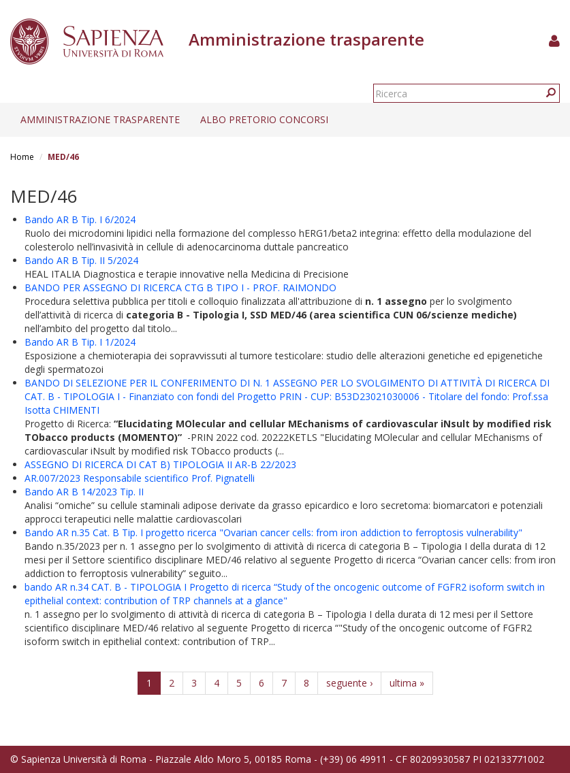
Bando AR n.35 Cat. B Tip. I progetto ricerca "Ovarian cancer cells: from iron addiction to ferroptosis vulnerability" (273, 532)
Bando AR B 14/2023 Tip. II (84, 491)
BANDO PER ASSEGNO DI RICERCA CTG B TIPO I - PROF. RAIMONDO (180, 287)
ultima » (407, 682)
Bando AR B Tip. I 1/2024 (80, 341)
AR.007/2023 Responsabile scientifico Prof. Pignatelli (140, 478)
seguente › (349, 682)
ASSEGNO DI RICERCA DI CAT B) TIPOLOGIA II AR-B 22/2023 (160, 464)
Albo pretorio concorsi (264, 119)
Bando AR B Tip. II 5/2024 (81, 260)
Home (22, 157)
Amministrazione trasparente (100, 119)
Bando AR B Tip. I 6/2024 (80, 219)
